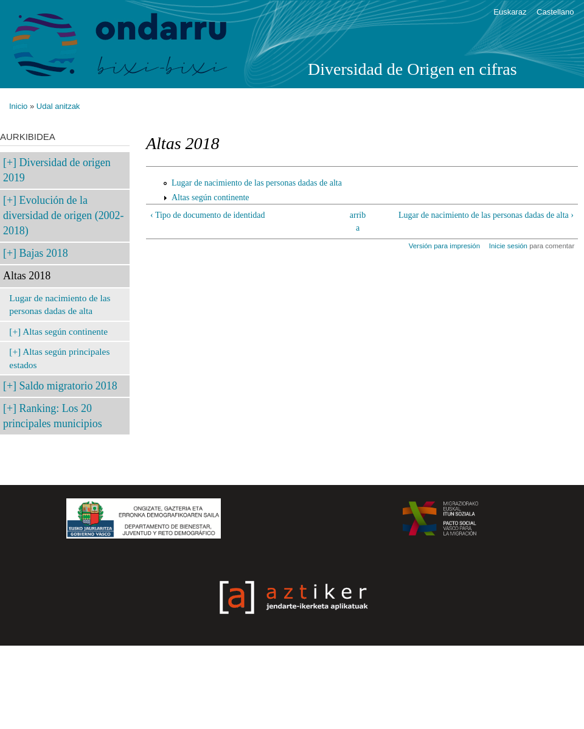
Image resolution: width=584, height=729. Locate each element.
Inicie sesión (508, 245)
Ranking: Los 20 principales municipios (52, 416)
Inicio (18, 106)
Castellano (555, 11)
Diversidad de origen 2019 (57, 170)
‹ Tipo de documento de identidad (207, 215)
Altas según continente (65, 331)
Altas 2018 (26, 276)
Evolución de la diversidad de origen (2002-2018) (63, 215)
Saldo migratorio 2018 (68, 386)
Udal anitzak (58, 106)
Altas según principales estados (59, 358)
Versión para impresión (444, 245)
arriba (358, 221)
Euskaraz (509, 11)
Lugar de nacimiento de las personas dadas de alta (59, 304)
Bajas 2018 (43, 253)
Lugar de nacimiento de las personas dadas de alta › (486, 215)
